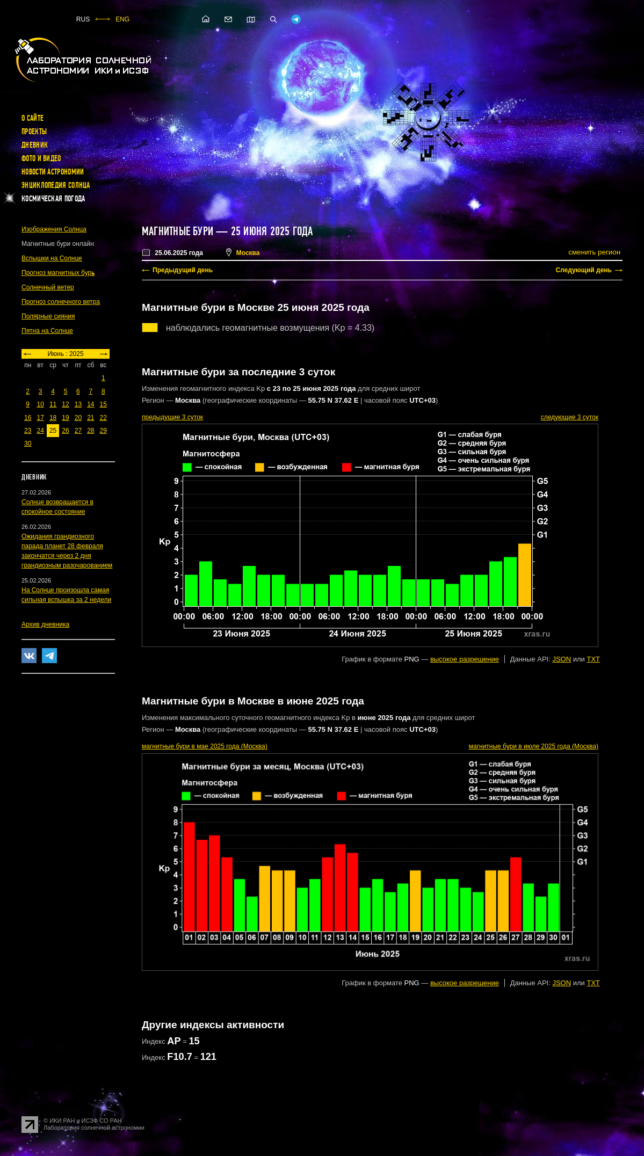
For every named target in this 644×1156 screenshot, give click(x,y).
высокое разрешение (464, 659)
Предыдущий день (183, 270)
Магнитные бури (179, 231)
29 (103, 430)
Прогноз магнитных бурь (58, 273)
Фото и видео (41, 158)
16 (27, 417)
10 (40, 404)
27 (78, 430)
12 (65, 404)
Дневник (34, 145)
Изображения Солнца (53, 229)
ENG (122, 19)
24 (40, 430)
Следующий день (583, 270)
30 (27, 443)
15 (103, 404)
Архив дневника (45, 624)
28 (90, 430)
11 (52, 404)
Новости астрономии (52, 172)
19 (65, 417)
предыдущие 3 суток (172, 417)
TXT (593, 659)
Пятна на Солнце (47, 331)
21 (90, 417)
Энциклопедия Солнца (55, 185)
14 (90, 404)
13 (78, 404)
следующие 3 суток (569, 417)
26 (65, 430)
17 (40, 417)
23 (27, 430)
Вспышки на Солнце (51, 258)
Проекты (34, 131)
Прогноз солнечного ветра (60, 302)
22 (103, 417)
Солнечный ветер (47, 287)
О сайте (32, 118)
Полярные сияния (48, 316)
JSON (561, 659)
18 (52, 417)
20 (78, 417)
